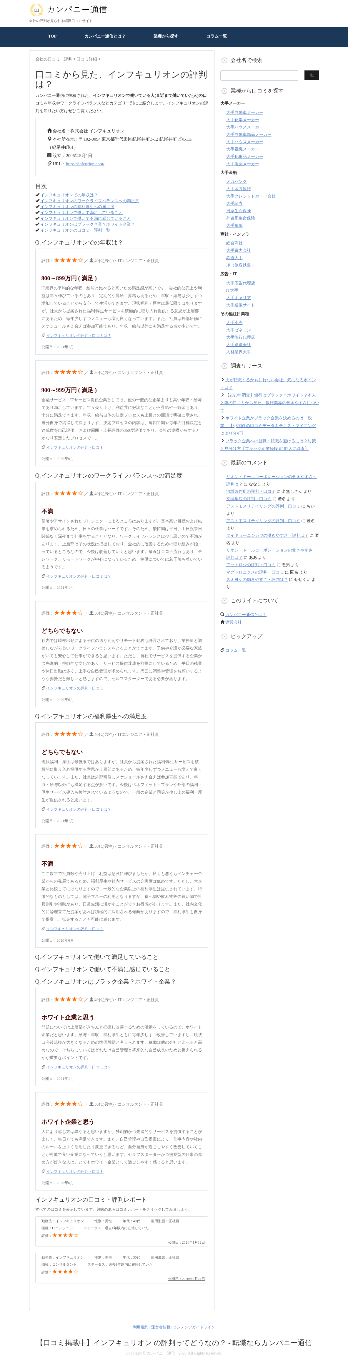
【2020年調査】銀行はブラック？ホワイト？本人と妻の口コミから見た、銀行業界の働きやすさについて (269, 403)
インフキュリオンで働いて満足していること (81, 212)
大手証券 (234, 203)
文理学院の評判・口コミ (249, 499)
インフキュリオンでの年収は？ (69, 195)
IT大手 (232, 290)
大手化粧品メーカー (244, 156)
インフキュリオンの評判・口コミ (75, 447)
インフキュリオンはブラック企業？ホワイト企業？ (87, 224)
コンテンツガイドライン (194, 1327)
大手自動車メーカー (244, 112)
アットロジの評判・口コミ (251, 565)
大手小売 (234, 323)
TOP (52, 36)
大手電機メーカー (242, 149)
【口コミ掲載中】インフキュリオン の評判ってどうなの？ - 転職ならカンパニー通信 (174, 1343)
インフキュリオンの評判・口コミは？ (78, 335)
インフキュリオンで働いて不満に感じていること (85, 218)
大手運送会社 (238, 345)
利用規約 (140, 1327)
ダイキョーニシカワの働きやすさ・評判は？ (267, 535)
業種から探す (166, 36)
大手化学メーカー (242, 120)
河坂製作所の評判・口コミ (251, 491)
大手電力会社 (238, 250)
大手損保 (234, 225)
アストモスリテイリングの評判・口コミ (263, 506)
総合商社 (234, 243)
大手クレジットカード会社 (251, 196)
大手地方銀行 (238, 189)
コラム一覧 (216, 36)
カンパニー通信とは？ (105, 36)
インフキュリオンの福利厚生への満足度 (77, 207)
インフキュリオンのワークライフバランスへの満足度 (89, 201)
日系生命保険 (238, 211)
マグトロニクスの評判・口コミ (255, 572)
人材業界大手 (238, 352)
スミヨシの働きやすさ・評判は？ (257, 579)
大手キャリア (238, 298)
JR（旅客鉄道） (240, 265)
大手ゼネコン (238, 330)
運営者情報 (160, 1327)
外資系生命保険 (240, 218)
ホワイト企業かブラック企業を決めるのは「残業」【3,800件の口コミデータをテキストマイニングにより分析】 (268, 426)
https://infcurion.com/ (85, 163)
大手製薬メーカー (242, 164)
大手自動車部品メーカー (249, 134)
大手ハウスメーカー (244, 127)
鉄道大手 (234, 258)
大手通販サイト (240, 305)
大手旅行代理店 (240, 337)
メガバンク (236, 181)
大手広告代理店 (240, 283)
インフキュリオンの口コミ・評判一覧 (75, 230)
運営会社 (233, 622)
